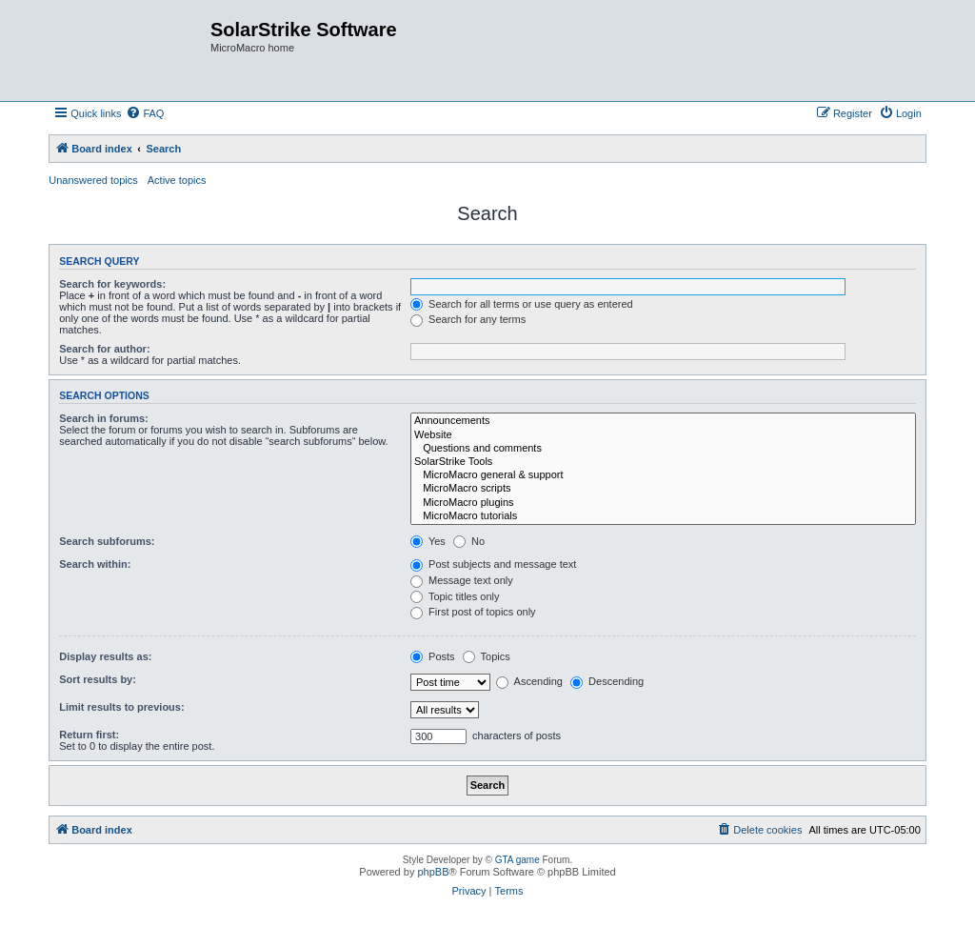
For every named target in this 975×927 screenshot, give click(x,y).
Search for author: (104, 348)
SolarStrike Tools (663, 462)
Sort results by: (97, 679)
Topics (486, 656)
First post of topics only (473, 611)
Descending (607, 681)
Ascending (529, 681)
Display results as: (105, 656)
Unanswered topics (93, 180)
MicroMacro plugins (663, 503)
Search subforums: (106, 541)
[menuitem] (145, 113)
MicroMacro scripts (663, 488)
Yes (428, 541)
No (469, 541)
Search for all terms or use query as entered (521, 304)
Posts (432, 656)
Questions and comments (663, 448)
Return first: (89, 734)
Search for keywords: (112, 284)
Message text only (461, 580)
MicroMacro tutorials (663, 516)
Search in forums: (104, 418)
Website (663, 435)
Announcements (663, 421)
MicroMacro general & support (663, 475)
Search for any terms (468, 319)
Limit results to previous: (121, 707)
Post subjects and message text (493, 564)
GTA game (517, 860)
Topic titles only (454, 596)
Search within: (94, 564)
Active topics (177, 180)
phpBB (432, 871)
